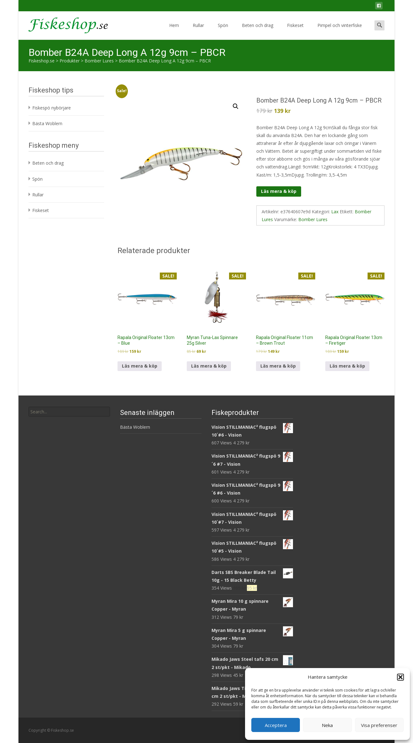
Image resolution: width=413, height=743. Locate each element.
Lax (334, 212)
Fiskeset (295, 31)
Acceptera (276, 725)
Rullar (198, 31)
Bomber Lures (312, 219)
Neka (327, 725)
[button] (400, 677)
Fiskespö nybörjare (51, 108)
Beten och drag (257, 31)
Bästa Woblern (47, 123)
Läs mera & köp (278, 191)
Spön (223, 31)
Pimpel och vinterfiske (339, 31)
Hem (174, 31)
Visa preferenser (379, 725)
